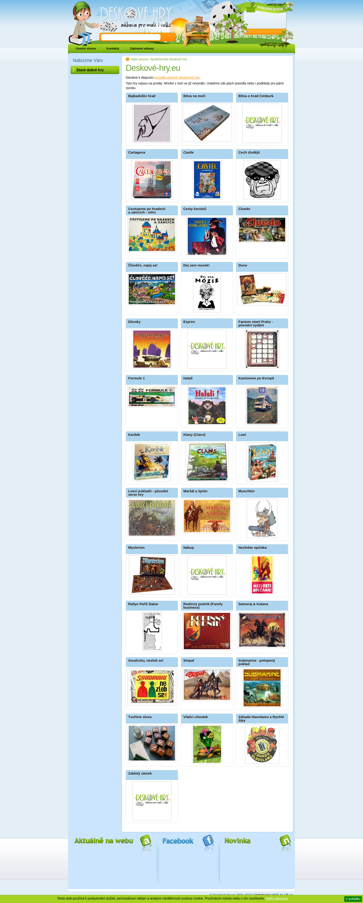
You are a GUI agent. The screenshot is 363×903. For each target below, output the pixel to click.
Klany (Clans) (194, 435)
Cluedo (244, 209)
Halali (188, 378)
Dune (242, 265)
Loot (242, 435)
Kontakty (112, 48)
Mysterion (136, 547)
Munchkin (246, 491)
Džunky (134, 322)
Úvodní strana (86, 48)
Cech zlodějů (249, 152)
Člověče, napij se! (143, 265)
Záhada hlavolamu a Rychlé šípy (261, 718)
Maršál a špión (195, 491)
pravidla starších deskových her (177, 77)
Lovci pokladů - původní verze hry (148, 492)
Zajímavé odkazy (142, 48)
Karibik (134, 435)
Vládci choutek (195, 717)
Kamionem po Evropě (256, 378)
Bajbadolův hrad (142, 96)
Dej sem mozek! (196, 265)
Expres (189, 322)
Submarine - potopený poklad (256, 662)
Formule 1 (136, 378)
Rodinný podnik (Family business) (203, 605)
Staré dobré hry (90, 70)
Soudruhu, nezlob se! (146, 660)
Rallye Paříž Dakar (143, 604)
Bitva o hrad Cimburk (256, 96)
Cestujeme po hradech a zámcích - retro (147, 210)
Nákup (188, 547)
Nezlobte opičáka (252, 547)
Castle (188, 152)
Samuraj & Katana (253, 604)
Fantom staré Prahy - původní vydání (255, 323)
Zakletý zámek (140, 773)
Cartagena (136, 152)
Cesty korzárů (194, 209)
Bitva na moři (194, 96)
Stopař (188, 660)
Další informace (277, 898)
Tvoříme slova (140, 717)
